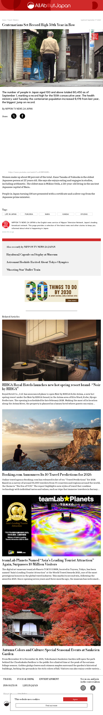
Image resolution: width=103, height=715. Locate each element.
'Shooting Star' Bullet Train (23, 270)
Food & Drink (25, 679)
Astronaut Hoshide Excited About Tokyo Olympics (37, 262)
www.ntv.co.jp (8, 231)
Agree (75, 699)
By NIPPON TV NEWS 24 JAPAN (17, 108)
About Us (7, 693)
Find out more (51, 705)
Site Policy (22, 693)
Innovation (10, 685)
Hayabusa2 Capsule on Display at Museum (31, 254)
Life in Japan (30, 685)
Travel (7, 679)
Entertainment (49, 679)
